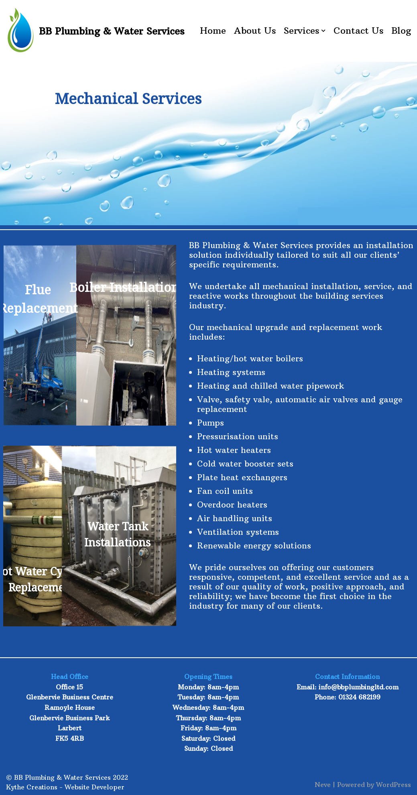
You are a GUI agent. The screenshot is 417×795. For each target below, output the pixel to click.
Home (213, 30)
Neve (323, 785)
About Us (255, 30)
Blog (401, 30)
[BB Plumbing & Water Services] (95, 31)
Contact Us (358, 30)
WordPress (393, 785)
